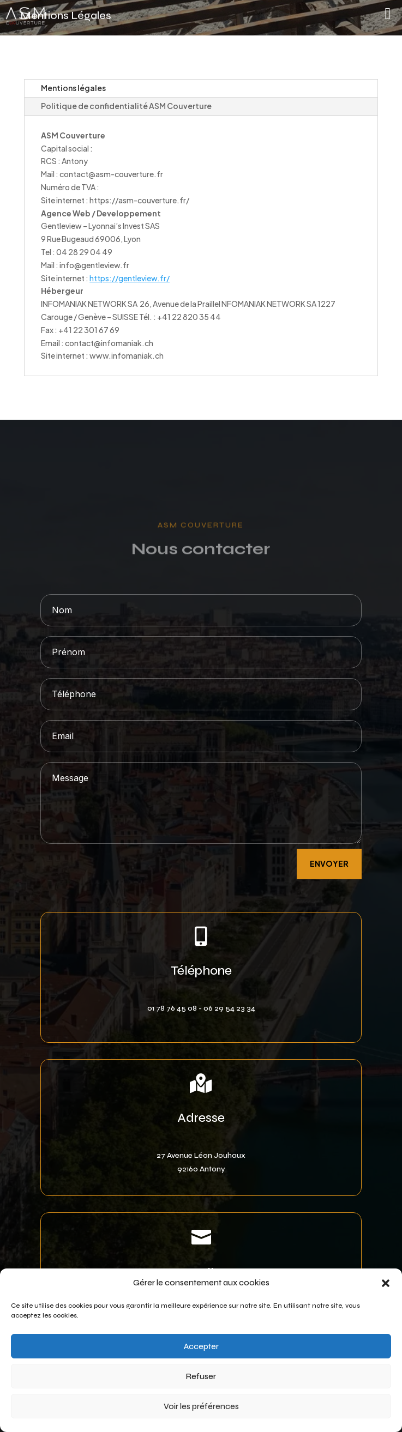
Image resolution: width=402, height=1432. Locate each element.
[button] (385, 1283)
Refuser (201, 1376)
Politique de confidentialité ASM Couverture (126, 106)
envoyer (329, 863)
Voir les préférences (201, 1406)
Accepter (201, 1346)
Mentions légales (73, 88)
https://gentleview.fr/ (129, 278)
